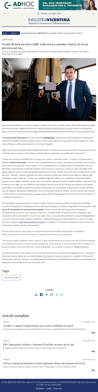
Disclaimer (40, 388)
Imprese (14, 33)
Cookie (48, 388)
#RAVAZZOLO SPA (11, 277)
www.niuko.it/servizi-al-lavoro (31, 222)
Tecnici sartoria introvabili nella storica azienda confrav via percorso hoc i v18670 (51, 33)
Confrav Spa (48, 138)
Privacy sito (58, 388)
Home (5, 33)
